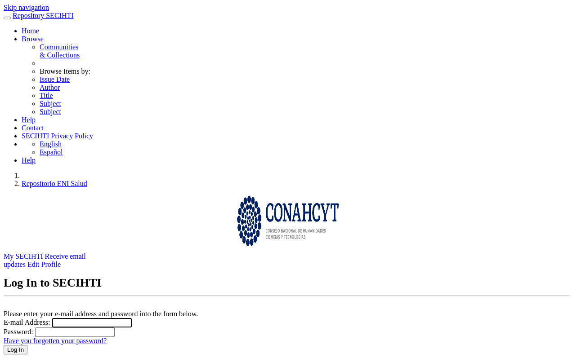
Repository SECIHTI (43, 15)
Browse (33, 39)
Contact (33, 128)
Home (30, 31)
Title (46, 95)
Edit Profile (44, 264)
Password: (18, 332)
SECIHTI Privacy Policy (57, 136)
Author (50, 87)
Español (51, 152)
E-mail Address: (27, 322)
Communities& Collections (60, 51)
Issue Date (55, 79)
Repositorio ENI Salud (54, 183)
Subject (50, 103)
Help (29, 120)
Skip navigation (26, 7)
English (51, 144)
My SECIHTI (23, 256)
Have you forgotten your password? (55, 341)
